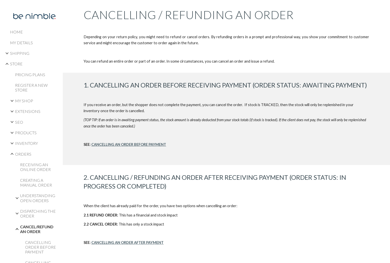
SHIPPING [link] (19, 53)
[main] (226, 36)
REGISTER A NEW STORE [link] (31, 87)
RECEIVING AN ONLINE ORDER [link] (35, 167)
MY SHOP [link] (24, 100)
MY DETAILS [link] (21, 42)
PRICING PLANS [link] (30, 74)
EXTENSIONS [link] (27, 111)
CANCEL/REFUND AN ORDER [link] (36, 229)
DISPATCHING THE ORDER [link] (38, 213)
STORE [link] (16, 63)
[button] (384, 7)
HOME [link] (16, 31)
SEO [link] (19, 122)
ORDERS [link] (23, 154)
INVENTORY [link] (26, 143)
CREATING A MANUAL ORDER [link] (36, 182)
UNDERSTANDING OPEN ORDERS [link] (37, 198)
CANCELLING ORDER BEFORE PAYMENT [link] (40, 247)
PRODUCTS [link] (26, 132)
